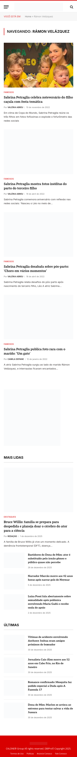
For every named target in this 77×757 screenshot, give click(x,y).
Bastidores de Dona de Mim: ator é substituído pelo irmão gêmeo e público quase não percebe (49, 558)
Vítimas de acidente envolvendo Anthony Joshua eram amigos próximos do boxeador (48, 640)
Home (28, 16)
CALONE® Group (15, 748)
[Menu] (6, 7)
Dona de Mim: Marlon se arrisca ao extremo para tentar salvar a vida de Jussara (50, 708)
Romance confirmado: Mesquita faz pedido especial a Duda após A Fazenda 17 (50, 686)
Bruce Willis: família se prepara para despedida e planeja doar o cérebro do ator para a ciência (35, 526)
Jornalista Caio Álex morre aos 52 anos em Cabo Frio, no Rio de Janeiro (49, 663)
